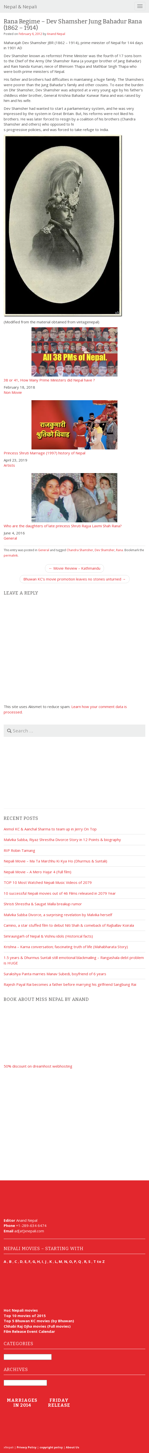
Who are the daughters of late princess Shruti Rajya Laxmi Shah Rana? (74, 500)
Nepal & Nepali (20, 6)
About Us (72, 1447)
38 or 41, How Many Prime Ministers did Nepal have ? (74, 354)
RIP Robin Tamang (19, 850)
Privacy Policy (26, 1447)
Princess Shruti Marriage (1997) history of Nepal (74, 427)
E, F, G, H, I (34, 1261)
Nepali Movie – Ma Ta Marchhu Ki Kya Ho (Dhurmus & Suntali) (55, 861)
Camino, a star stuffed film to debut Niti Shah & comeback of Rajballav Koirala (69, 925)
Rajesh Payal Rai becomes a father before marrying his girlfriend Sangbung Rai (70, 984)
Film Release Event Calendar (29, 1331)
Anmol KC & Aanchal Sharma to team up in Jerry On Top (50, 828)
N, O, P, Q (73, 1261)
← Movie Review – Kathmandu (74, 568)
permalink (11, 555)
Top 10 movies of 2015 (25, 1315)
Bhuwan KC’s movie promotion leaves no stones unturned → (74, 579)
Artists (9, 465)
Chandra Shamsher (80, 550)
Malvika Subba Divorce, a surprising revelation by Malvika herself (58, 914)
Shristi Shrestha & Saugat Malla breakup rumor (43, 903)
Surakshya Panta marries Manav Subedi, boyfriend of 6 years (55, 973)
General (10, 538)
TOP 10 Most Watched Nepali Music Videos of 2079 (48, 882)
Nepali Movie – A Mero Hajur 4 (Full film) (37, 871)
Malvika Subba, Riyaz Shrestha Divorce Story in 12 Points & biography (62, 839)
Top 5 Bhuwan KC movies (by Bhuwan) (39, 1320)
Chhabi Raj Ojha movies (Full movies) (37, 1326)
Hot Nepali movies (21, 1310)
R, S (87, 1261)
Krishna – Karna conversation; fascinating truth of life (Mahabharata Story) (66, 946)
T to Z (99, 1261)
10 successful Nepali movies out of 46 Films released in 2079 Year (60, 893)
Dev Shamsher (105, 550)
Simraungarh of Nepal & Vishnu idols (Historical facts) (48, 936)
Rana (119, 550)
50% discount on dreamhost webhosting (38, 1066)
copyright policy (51, 1447)
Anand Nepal (56, 34)
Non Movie (13, 392)
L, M (58, 1261)
